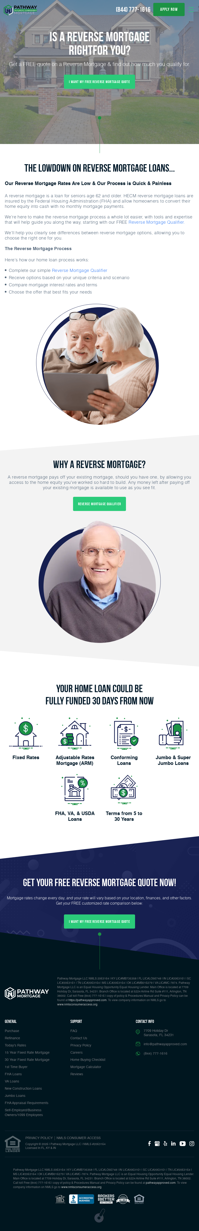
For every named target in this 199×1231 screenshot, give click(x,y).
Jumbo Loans (15, 1096)
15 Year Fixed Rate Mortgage (27, 1052)
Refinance (12, 1038)
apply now (169, 9)
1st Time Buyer (16, 1067)
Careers (76, 1052)
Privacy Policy (80, 1045)
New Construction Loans (23, 1088)
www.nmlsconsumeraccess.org (77, 1004)
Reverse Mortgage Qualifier (79, 270)
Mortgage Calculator (85, 1067)
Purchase (12, 1031)
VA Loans (12, 1081)
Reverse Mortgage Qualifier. (157, 222)
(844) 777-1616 (133, 9)
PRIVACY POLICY (39, 1138)
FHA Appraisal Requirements (26, 1103)
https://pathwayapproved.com (87, 1000)
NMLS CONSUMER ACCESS (79, 1138)
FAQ (73, 1031)
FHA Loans (13, 1074)
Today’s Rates (15, 1045)
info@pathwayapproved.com (165, 1044)
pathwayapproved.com (161, 1183)
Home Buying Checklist (87, 1060)
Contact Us (78, 1038)
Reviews (76, 1074)
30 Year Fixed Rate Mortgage (27, 1060)
